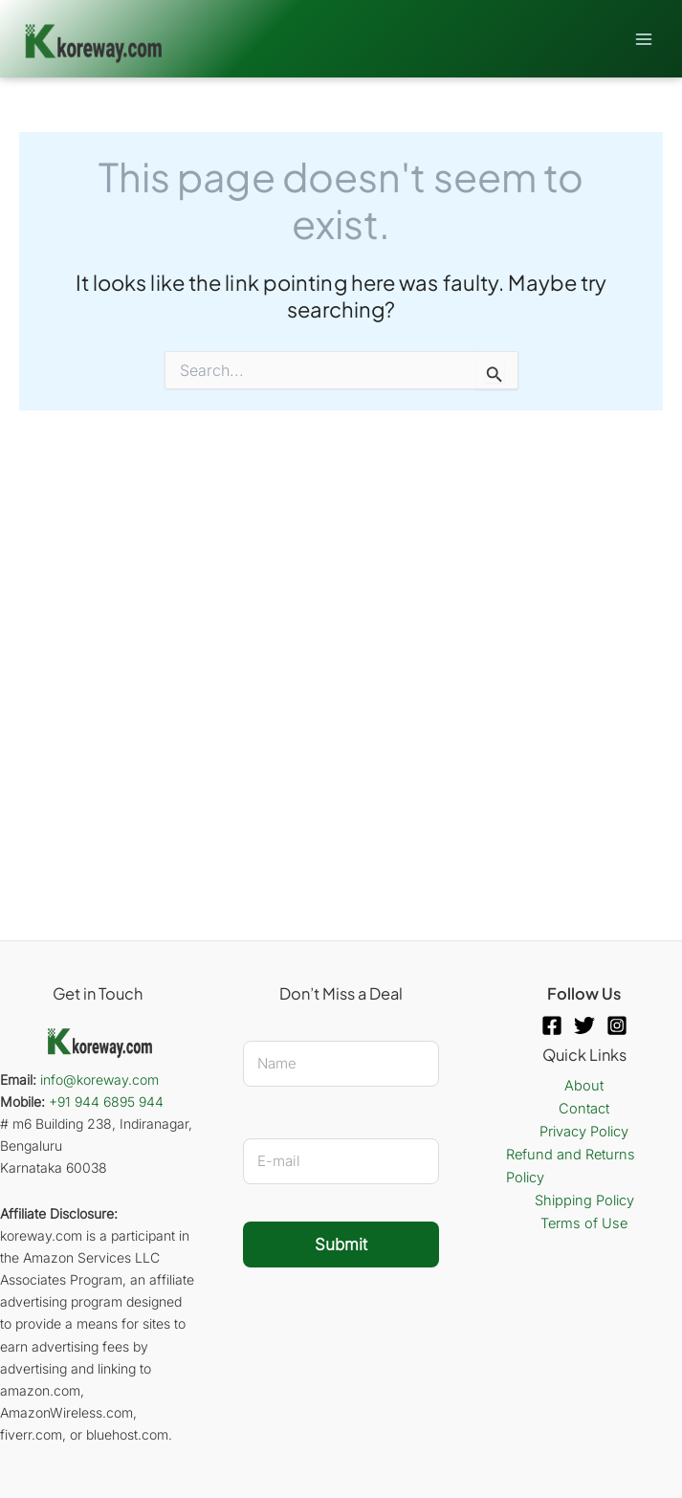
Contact (584, 1108)
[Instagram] (616, 1025)
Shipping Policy (584, 1200)
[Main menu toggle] (644, 38)
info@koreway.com (99, 1079)
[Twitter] (584, 1025)
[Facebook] (551, 1025)
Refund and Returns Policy (570, 1166)
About (584, 1085)
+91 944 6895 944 (106, 1101)
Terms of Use (583, 1223)
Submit (341, 1244)
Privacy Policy (583, 1131)
